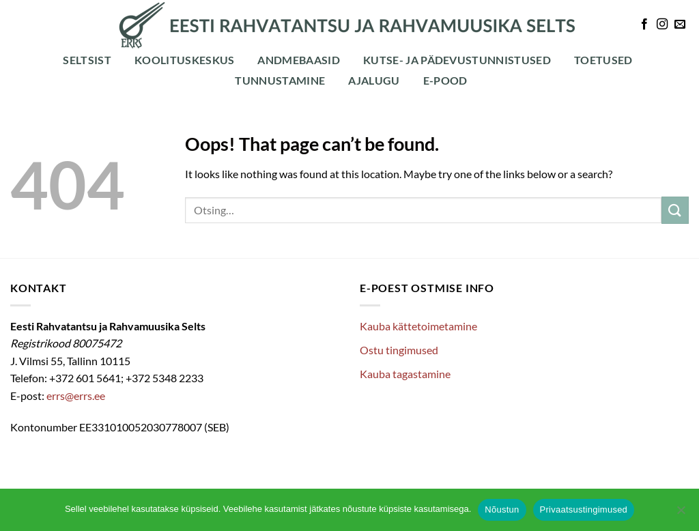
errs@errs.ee (75, 395)
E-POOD (445, 80)
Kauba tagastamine (405, 373)
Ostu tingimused (399, 349)
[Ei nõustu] (680, 514)
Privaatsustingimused (584, 509)
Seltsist (87, 59)
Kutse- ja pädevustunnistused (457, 59)
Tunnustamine (280, 80)
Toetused (603, 59)
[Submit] (675, 210)
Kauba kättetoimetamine (418, 325)
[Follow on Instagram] (662, 24)
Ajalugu (373, 80)
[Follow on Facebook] (644, 24)
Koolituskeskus (184, 59)
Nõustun (502, 509)
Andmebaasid (298, 59)
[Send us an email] (679, 24)
